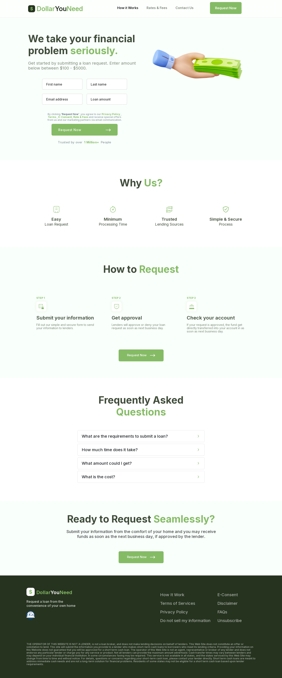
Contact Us (184, 8)
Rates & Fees (157, 8)
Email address (57, 99)
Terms (52, 117)
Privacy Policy (111, 114)
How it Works (127, 8)
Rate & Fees (80, 117)
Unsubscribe (229, 620)
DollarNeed (55, 9)
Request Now (225, 8)
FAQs (222, 612)
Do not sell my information (185, 620)
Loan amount (101, 99)
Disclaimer (227, 603)
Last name (99, 84)
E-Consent (65, 117)
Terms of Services (177, 603)
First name (54, 84)
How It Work (172, 594)
